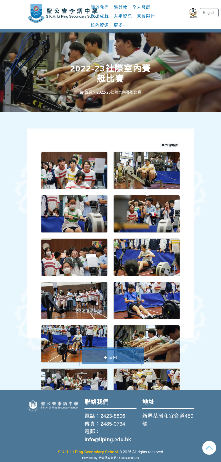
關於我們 (100, 7)
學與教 (120, 7)
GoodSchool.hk (129, 458)
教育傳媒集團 (107, 458)
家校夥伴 (146, 16)
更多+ (120, 25)
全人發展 (141, 7)
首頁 (86, 92)
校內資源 (100, 25)
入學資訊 (123, 16)
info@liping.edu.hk (107, 439)
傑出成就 (100, 16)
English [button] (209, 13)
